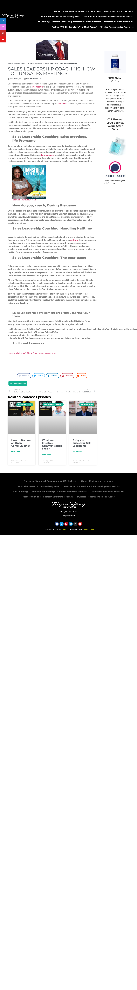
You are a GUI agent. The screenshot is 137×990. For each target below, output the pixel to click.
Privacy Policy (89, 529)
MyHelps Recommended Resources (117, 27)
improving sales (27, 63)
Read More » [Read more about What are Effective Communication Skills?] (47, 455)
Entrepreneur (14, 63)
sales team (58, 63)
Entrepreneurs (47, 155)
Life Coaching (43, 22)
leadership (62, 103)
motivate (74, 240)
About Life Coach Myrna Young (118, 11)
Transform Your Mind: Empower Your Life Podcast (77, 11)
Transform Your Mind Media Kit (118, 22)
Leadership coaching (18, 383)
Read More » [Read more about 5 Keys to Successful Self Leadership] (78, 452)
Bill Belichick (37, 87)
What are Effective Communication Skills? (52, 444)
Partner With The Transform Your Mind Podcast (74, 27)
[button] (24, 375)
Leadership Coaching (44, 63)
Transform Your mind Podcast (24, 200)
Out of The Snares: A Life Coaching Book (60, 16)
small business (70, 63)
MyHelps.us (65, 529)
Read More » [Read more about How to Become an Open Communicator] (16, 452)
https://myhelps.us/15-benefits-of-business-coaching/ (32, 353)
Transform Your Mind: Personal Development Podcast (107, 16)
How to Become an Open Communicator (21, 443)
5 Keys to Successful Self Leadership (82, 443)
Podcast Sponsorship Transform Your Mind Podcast (76, 22)
